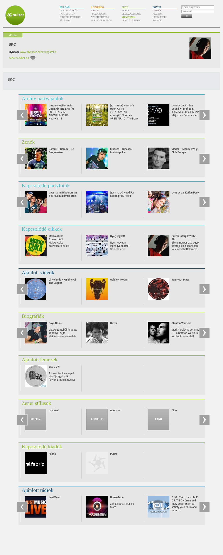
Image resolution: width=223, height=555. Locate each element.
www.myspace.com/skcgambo (38, 52)
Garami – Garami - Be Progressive (61, 151)
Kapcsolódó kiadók (42, 446)
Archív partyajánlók (43, 98)
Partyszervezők (101, 20)
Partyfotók (67, 13)
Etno (174, 410)
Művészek (128, 17)
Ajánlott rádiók (38, 490)
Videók (157, 10)
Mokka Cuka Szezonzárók (56, 238)
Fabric (52, 453)
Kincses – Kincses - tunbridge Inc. (121, 151)
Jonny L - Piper (180, 279)
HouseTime (117, 497)
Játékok (65, 20)
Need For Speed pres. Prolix (122, 194)
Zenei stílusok (131, 20)
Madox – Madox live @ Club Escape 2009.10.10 (185, 152)
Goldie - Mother (119, 279)
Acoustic (115, 410)
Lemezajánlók (131, 13)
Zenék (126, 10)
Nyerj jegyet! (117, 236)
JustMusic (55, 497)
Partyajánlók (69, 10)
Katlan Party (186, 192)
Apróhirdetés (100, 17)
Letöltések (160, 17)
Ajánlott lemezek (40, 359)
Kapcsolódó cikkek (42, 229)
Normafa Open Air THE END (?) (61, 109)
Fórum (95, 10)
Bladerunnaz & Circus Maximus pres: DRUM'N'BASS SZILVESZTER (63, 197)
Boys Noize (55, 323)
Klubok (158, 13)
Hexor (113, 323)
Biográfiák (33, 316)
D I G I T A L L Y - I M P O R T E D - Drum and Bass (185, 500)
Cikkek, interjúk (71, 17)
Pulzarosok (99, 13)
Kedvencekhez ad (19, 58)
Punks (114, 453)
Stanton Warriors (181, 323)
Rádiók (157, 20)
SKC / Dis (54, 366)
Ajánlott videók (38, 272)
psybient (54, 410)
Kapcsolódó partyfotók (46, 185)
